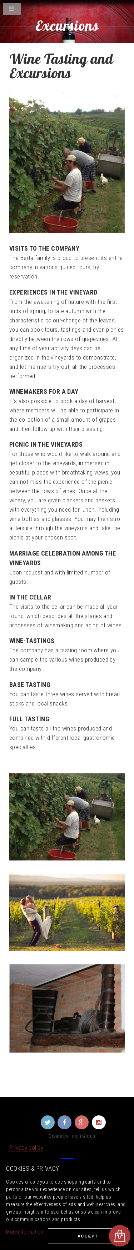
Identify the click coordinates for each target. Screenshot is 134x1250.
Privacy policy (26, 1147)
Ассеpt (88, 1236)
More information (24, 1232)
